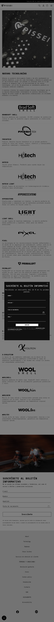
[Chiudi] (47, 283)
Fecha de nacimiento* (13, 309)
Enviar (27, 325)
